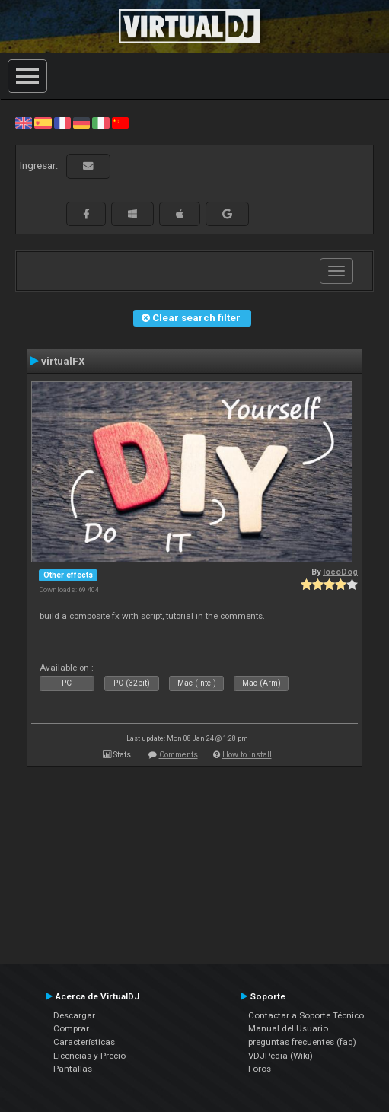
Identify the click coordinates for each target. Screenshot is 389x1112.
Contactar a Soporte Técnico (306, 1015)
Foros (259, 1068)
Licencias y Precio (89, 1055)
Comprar (71, 1028)
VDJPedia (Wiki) (280, 1055)
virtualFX (63, 361)
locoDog (340, 572)
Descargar (74, 1015)
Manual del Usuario (288, 1028)
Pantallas (72, 1068)
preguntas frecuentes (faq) (302, 1042)
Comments (178, 755)
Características (84, 1042)
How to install (247, 755)
